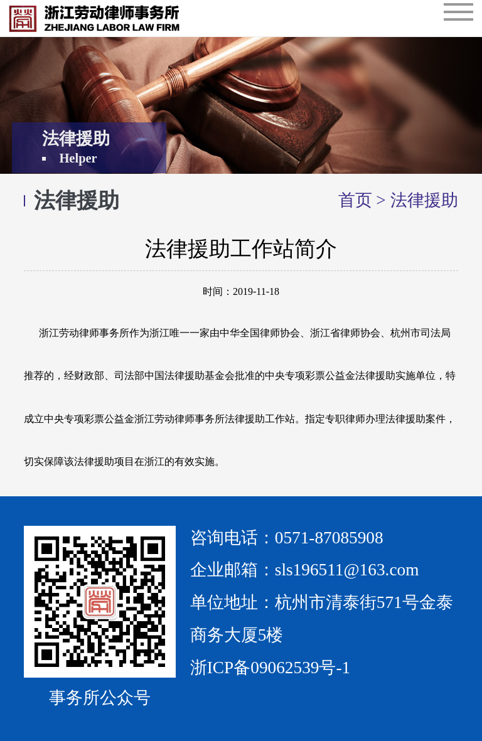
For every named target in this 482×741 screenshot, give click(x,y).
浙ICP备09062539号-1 (270, 667)
